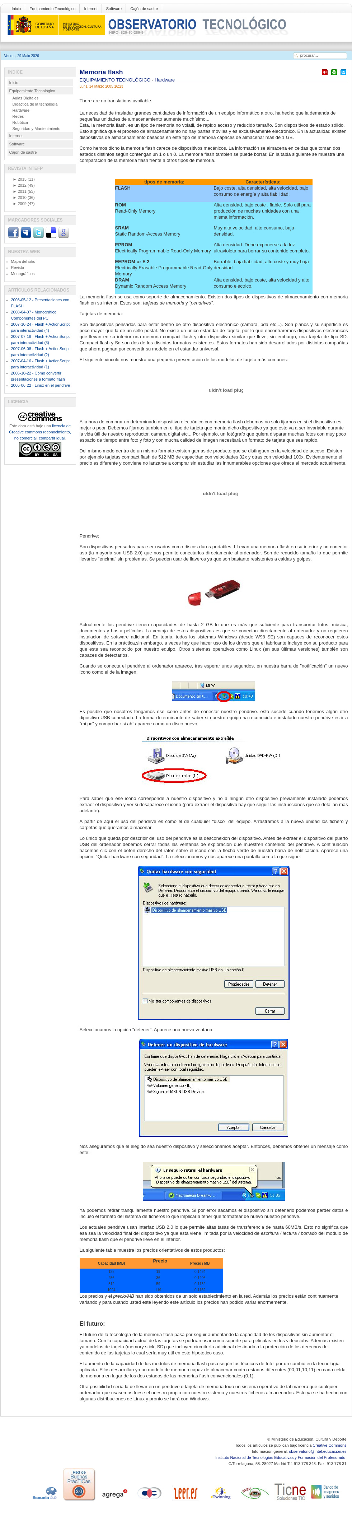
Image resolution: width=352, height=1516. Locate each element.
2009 (20, 203)
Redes (18, 116)
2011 (20, 191)
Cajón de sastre (144, 8)
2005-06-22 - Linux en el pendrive (40, 385)
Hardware (165, 80)
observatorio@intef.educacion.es (317, 1451)
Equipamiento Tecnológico (52, 8)
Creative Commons (329, 1445)
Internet (90, 8)
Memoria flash (101, 72)
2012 (20, 185)
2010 (20, 197)
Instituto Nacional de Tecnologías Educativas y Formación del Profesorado (280, 1457)
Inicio (16, 8)
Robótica (20, 122)
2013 (20, 179)
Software (114, 8)
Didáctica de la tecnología (35, 104)
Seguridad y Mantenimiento (37, 128)
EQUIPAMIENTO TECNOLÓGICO (116, 80)
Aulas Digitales (26, 98)
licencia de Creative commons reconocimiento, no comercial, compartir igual (40, 432)
